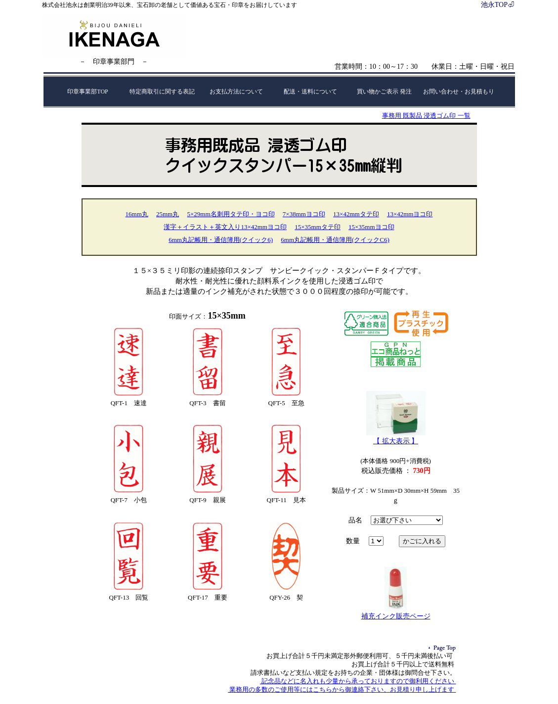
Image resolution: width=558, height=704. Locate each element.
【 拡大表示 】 (395, 441)
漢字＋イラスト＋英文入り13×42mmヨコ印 (225, 227)
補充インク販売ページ (395, 616)
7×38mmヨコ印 (304, 214)
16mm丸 (137, 214)
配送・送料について (310, 91)
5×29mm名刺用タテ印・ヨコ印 (230, 214)
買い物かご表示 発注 (384, 91)
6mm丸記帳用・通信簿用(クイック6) (221, 239)
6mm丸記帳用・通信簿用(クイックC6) (335, 239)
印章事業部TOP (87, 91)
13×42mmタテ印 (356, 214)
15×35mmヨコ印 (371, 227)
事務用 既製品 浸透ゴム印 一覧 (426, 115)
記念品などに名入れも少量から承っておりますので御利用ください (358, 681)
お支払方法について (236, 91)
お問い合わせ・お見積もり (458, 91)
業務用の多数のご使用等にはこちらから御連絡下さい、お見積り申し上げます (342, 689)
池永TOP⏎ (498, 4)
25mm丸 (167, 214)
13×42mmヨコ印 (410, 214)
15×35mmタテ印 (318, 227)
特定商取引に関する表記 (162, 91)
